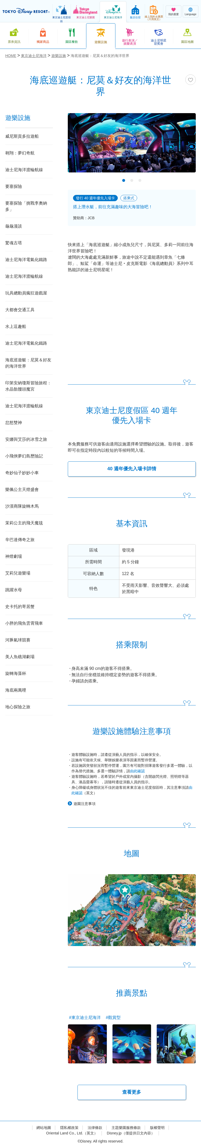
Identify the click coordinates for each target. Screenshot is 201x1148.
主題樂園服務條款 (126, 1128)
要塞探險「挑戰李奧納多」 (26, 206)
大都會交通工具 (20, 310)
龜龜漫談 (13, 226)
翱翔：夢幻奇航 (20, 153)
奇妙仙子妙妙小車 (22, 473)
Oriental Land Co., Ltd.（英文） (72, 1133)
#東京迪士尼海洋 (85, 1017)
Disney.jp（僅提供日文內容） (131, 1133)
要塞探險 (13, 186)
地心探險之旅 (17, 707)
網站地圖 (43, 1128)
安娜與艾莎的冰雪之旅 (26, 439)
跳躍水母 (13, 590)
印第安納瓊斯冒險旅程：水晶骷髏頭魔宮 (28, 386)
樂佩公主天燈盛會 (22, 489)
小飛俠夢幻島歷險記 (24, 456)
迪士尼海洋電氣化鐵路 (26, 259)
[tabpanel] (132, 146)
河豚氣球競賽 (17, 640)
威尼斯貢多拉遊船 (22, 136)
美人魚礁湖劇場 (20, 656)
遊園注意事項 (85, 804)
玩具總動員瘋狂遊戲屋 (26, 293)
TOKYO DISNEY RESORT (26, 11)
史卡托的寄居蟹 (20, 606)
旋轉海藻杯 (15, 673)
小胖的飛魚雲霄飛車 (24, 623)
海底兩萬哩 (15, 690)
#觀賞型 (113, 1017)
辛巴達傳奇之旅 (20, 539)
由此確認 (137, 771)
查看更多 (131, 1092)
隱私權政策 (69, 1128)
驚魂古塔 (13, 243)
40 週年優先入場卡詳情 (131, 468)
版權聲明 (157, 1128)
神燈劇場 (13, 556)
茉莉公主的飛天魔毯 (24, 523)
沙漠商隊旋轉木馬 (22, 506)
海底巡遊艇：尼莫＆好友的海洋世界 (28, 363)
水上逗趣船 (15, 326)
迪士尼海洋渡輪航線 (24, 169)
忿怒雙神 (13, 422)
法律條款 (95, 1128)
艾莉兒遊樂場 (17, 573)
